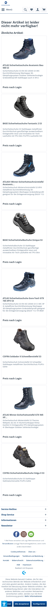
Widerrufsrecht (17, 560)
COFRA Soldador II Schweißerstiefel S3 (22, 356)
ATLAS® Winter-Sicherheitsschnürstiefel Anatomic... (23, 183)
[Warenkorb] (43, 9)
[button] (4, 604)
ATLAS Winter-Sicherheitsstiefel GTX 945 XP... (23, 416)
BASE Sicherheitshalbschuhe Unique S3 (22, 240)
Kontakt (6, 560)
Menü (7, 9)
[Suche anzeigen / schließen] (25, 9)
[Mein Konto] (37, 9)
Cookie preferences (18, 552)
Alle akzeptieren (22, 604)
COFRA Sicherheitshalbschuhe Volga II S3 (23, 473)
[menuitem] (7, 9)
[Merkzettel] (31, 9)
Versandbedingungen (11, 556)
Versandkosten (7, 544)
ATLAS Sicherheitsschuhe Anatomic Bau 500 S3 (23, 66)
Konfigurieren (39, 604)
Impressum (27, 565)
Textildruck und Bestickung (32, 556)
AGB (18, 565)
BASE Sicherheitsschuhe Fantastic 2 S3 (22, 123)
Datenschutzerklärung (34, 560)
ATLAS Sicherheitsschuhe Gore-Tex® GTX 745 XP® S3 (23, 299)
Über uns (31, 552)
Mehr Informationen (33, 596)
